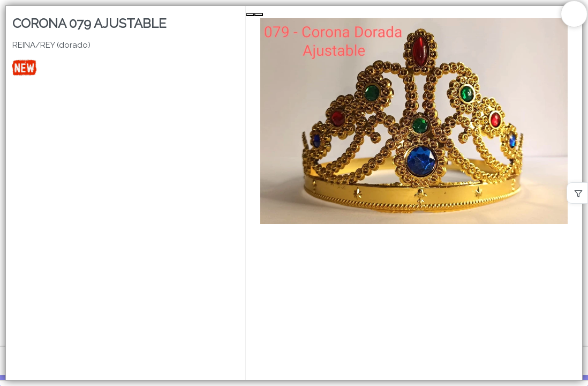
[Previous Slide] (250, 14)
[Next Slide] (258, 14)
